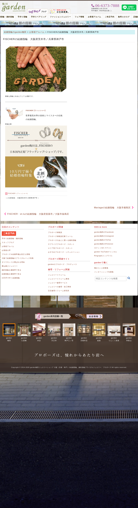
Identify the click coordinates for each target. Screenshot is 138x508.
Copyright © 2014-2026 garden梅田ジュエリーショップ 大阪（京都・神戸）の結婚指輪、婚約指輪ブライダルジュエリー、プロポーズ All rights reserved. (69, 367)
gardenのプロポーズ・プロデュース (62, 264)
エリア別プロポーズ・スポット (60, 248)
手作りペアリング (38, 17)
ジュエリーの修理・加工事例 (59, 287)
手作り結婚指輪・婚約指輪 (12, 238)
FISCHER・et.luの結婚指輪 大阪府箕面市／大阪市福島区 (38, 214)
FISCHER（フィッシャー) (18, 193)
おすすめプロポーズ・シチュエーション (64, 252)
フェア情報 (79, 17)
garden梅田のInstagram (104, 236)
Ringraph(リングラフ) (103, 256)
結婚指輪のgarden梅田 (15, 32)
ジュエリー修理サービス (58, 283)
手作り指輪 (22, 17)
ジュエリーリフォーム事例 (58, 279)
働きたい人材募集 (101, 268)
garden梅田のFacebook (104, 232)
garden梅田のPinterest (103, 244)
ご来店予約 (109, 17)
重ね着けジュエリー (10, 266)
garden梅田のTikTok (102, 240)
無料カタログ (123, 17)
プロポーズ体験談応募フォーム (60, 236)
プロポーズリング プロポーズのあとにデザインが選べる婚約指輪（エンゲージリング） (69, 23)
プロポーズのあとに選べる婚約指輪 (62, 240)
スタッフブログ (8, 242)
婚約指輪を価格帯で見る (11, 270)
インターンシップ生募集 (104, 272)
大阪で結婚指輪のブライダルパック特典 (18, 258)
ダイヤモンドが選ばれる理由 (13, 262)
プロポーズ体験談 (55, 232)
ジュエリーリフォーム (57, 275)
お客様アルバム (94, 17)
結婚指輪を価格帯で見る (11, 274)
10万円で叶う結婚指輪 (11, 278)
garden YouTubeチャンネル (105, 252)
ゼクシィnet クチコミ (103, 248)
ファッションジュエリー (60, 17)
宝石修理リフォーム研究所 (58, 291)
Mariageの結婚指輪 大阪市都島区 (112, 207)
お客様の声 (6, 250)
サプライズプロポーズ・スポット (61, 244)
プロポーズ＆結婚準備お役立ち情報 (16, 254)
